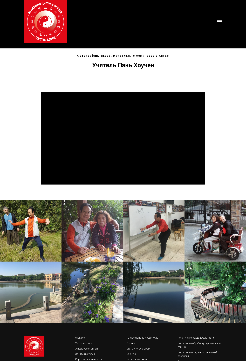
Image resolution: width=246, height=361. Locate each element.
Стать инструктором (138, 348)
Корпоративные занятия (89, 359)
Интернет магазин (136, 359)
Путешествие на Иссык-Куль (142, 337)
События (131, 354)
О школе (80, 337)
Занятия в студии (85, 354)
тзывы (131, 343)
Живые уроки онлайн (87, 348)
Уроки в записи (83, 343)
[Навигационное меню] (219, 21)
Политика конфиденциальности (196, 337)
